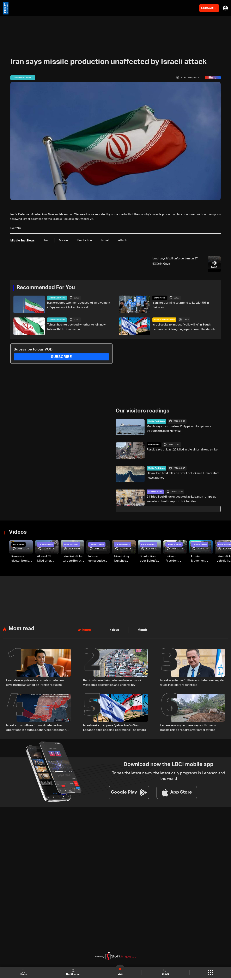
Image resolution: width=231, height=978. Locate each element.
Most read (21, 628)
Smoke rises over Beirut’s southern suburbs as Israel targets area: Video (149, 559)
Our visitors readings (142, 411)
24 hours (84, 629)
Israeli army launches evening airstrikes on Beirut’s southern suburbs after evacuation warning (123, 559)
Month (140, 629)
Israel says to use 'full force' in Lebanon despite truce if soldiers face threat (192, 682)
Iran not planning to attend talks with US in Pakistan (180, 305)
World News (159, 298)
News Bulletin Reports (164, 320)
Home (23, 972)
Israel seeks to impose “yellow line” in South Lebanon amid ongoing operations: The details (183, 327)
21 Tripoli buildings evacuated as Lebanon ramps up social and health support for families (182, 499)
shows (165, 972)
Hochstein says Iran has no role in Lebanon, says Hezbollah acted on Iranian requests (35, 682)
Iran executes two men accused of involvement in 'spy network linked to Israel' (78, 305)
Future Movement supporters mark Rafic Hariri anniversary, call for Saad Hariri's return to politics (200, 559)
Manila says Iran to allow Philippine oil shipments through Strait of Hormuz (179, 428)
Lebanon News (155, 492)
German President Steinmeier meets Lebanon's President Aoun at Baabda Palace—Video (175, 559)
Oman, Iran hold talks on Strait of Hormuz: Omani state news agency (183, 475)
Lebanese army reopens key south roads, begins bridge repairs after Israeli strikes (188, 727)
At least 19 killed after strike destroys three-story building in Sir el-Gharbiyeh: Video (47, 559)
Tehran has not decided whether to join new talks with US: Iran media (76, 327)
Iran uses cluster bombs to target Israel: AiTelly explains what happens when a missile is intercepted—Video (22, 559)
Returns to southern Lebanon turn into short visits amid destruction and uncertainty (112, 682)
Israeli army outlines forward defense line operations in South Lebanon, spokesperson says (36, 727)
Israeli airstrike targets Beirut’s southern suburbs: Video (73, 559)
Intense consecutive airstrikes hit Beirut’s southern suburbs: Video (98, 559)
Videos (18, 532)
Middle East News (57, 298)
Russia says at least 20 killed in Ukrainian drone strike (182, 449)
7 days (113, 629)
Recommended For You (46, 287)
